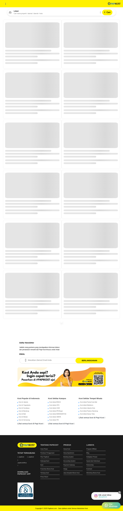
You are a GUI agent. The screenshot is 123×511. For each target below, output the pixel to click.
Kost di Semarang (24, 420)
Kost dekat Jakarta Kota (87, 408)
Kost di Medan (23, 417)
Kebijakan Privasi (91, 457)
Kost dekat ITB (53, 420)
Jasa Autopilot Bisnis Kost (71, 473)
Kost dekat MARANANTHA (57, 414)
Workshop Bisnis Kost (93, 473)
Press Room (44, 477)
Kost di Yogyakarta (24, 405)
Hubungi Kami (44, 461)
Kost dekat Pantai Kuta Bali (88, 402)
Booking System (68, 457)
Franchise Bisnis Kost (47, 469)
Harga (65, 469)
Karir (41, 465)
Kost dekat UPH (54, 405)
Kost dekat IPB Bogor (56, 411)
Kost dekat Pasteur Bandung (89, 411)
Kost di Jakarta (23, 402)
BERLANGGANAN (89, 360)
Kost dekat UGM (54, 408)
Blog (87, 453)
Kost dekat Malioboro (86, 405)
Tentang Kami (44, 473)
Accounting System (69, 461)
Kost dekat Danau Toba (87, 414)
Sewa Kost (66, 449)
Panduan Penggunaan (47, 453)
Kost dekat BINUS (55, 402)
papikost (21, 457)
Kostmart (89, 469)
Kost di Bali (22, 414)
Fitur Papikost (44, 457)
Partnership (90, 465)
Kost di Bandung (24, 411)
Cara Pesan (44, 449)
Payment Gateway (69, 465)
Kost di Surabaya (24, 408)
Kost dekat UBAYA (55, 417)
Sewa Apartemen (68, 453)
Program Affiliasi (91, 449)
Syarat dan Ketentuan (93, 461)
